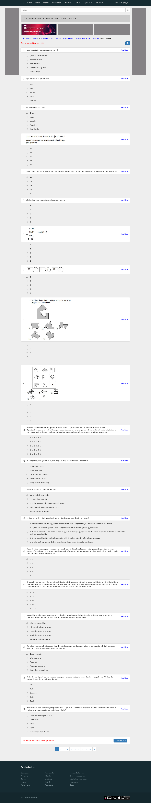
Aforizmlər (67, 3)
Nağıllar (45, 3)
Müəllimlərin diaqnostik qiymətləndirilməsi (56, 38)
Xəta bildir (124, 50)
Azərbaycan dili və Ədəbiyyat (87, 38)
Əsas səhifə (26, 38)
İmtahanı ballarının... (77, 773)
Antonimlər (99, 3)
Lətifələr (77, 3)
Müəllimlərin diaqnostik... (78, 779)
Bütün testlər (106, 38)
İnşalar (37, 3)
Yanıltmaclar (49, 773)
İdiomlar (48, 776)
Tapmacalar (88, 3)
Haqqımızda (74, 782)
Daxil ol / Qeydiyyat (121, 3)
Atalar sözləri (56, 3)
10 (90, 749)
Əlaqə (72, 785)
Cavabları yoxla (120, 740)
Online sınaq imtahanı (77, 776)
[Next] (94, 749)
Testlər (29, 3)
